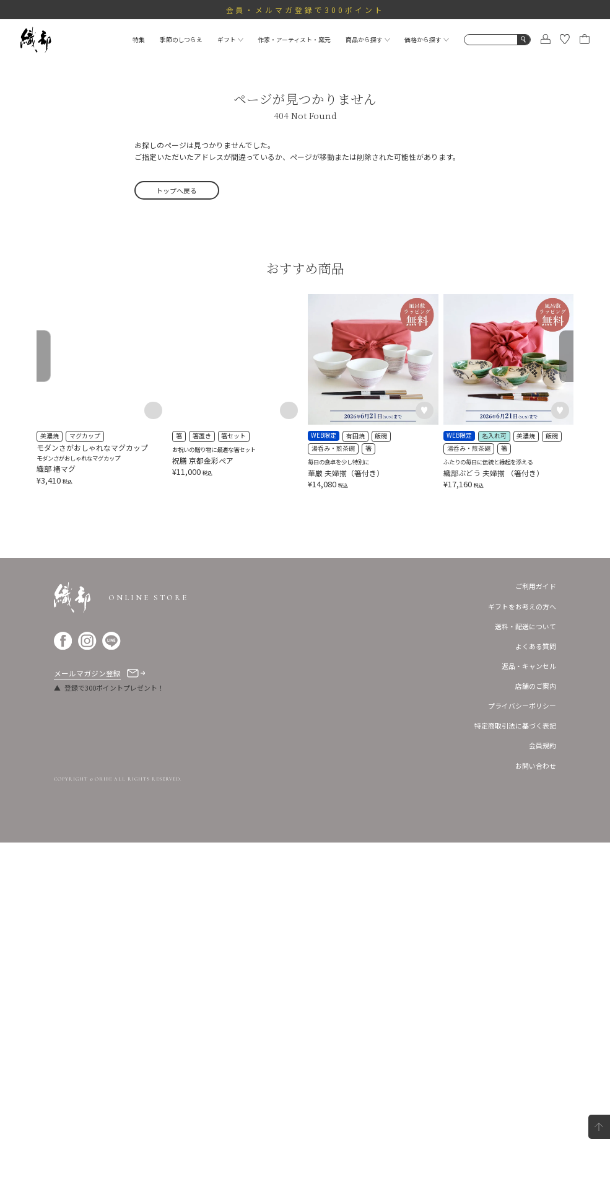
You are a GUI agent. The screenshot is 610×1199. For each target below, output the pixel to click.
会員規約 (542, 1102)
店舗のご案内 (535, 1042)
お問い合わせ (535, 1121)
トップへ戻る (176, 190)
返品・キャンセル (529, 1022)
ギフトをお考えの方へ (522, 962)
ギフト (230, 39)
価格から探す (426, 39)
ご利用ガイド (535, 942)
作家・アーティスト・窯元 (294, 39)
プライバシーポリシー (522, 1062)
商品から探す (368, 39)
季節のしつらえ (181, 39)
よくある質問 (535, 1002)
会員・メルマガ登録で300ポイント (305, 9)
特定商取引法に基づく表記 (515, 1082)
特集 (139, 39)
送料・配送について (525, 982)
